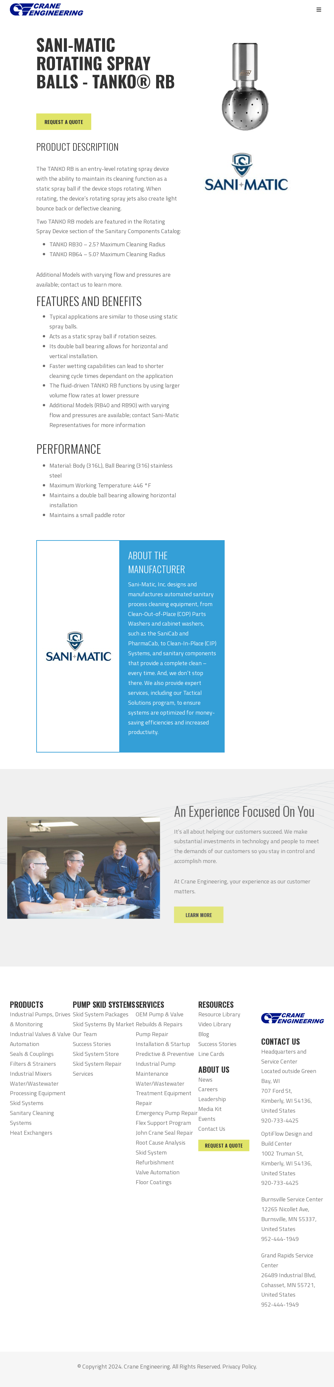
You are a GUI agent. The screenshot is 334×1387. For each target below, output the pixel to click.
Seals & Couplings (32, 1053)
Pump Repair (152, 1034)
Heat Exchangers (31, 1132)
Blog (203, 1034)
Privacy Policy (239, 1366)
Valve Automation (158, 1172)
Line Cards (211, 1053)
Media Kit (210, 1108)
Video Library (214, 1024)
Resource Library (219, 1014)
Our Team (85, 1034)
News (205, 1079)
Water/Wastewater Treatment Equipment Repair (163, 1093)
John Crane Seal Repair (164, 1132)
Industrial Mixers (31, 1073)
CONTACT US (280, 1041)
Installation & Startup (163, 1043)
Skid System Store (96, 1053)
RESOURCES (216, 1004)
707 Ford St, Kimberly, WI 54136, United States (286, 1100)
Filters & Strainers (33, 1063)
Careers (208, 1089)
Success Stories (92, 1043)
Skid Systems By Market (103, 1024)
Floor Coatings (154, 1182)
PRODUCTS (26, 1004)
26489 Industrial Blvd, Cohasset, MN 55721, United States (288, 1285)
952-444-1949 (280, 1238)
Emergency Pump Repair (167, 1112)
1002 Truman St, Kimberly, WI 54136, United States (286, 1163)
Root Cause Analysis (160, 1142)
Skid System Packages (100, 1014)
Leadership (212, 1098)
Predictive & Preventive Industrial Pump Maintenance (165, 1063)
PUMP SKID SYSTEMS (104, 1004)
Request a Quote (224, 1145)
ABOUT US (213, 1069)
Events (206, 1118)
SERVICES (150, 1004)
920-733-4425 (280, 1120)
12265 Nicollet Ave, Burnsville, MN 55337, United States (289, 1219)
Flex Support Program (163, 1122)
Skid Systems (26, 1102)
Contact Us (211, 1128)
